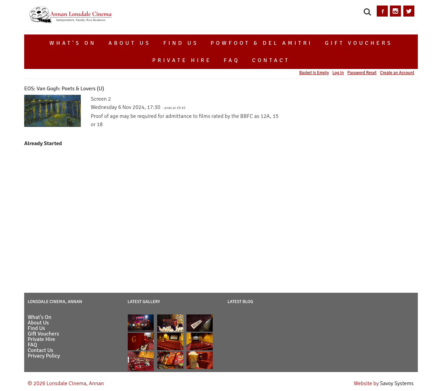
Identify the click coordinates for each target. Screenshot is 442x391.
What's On (72, 43)
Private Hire (182, 60)
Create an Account (397, 73)
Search (367, 12)
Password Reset (362, 73)
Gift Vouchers (359, 43)
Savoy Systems (397, 383)
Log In (338, 73)
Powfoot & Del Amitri (262, 43)
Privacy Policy (44, 355)
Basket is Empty (314, 73)
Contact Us (40, 350)
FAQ (232, 60)
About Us (129, 43)
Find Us (181, 43)
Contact (271, 60)
